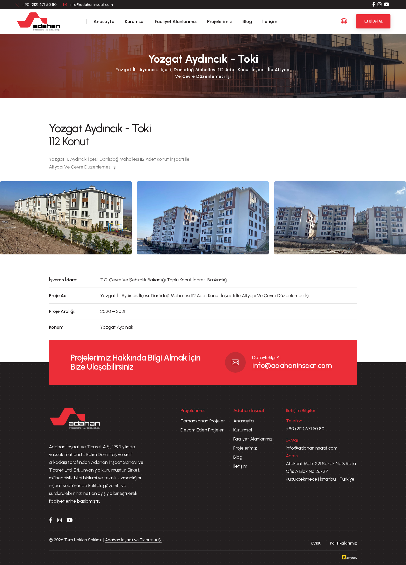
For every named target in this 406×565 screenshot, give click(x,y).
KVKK (316, 543)
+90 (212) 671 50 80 (305, 428)
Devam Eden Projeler (202, 430)
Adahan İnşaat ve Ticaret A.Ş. (133, 539)
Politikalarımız (343, 543)
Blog (247, 21)
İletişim (269, 21)
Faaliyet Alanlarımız (176, 21)
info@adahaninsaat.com (91, 4)
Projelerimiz (219, 21)
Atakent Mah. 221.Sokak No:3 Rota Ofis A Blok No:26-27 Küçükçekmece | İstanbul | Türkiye (321, 471)
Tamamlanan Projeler (202, 421)
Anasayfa (103, 21)
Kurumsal (134, 21)
